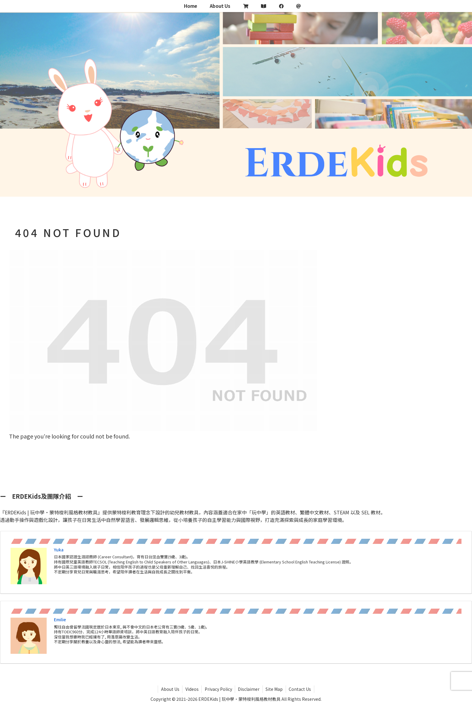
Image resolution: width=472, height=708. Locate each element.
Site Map (274, 689)
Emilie (60, 619)
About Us (169, 689)
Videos (191, 689)
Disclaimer (249, 689)
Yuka (59, 550)
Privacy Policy (218, 689)
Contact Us (301, 689)
